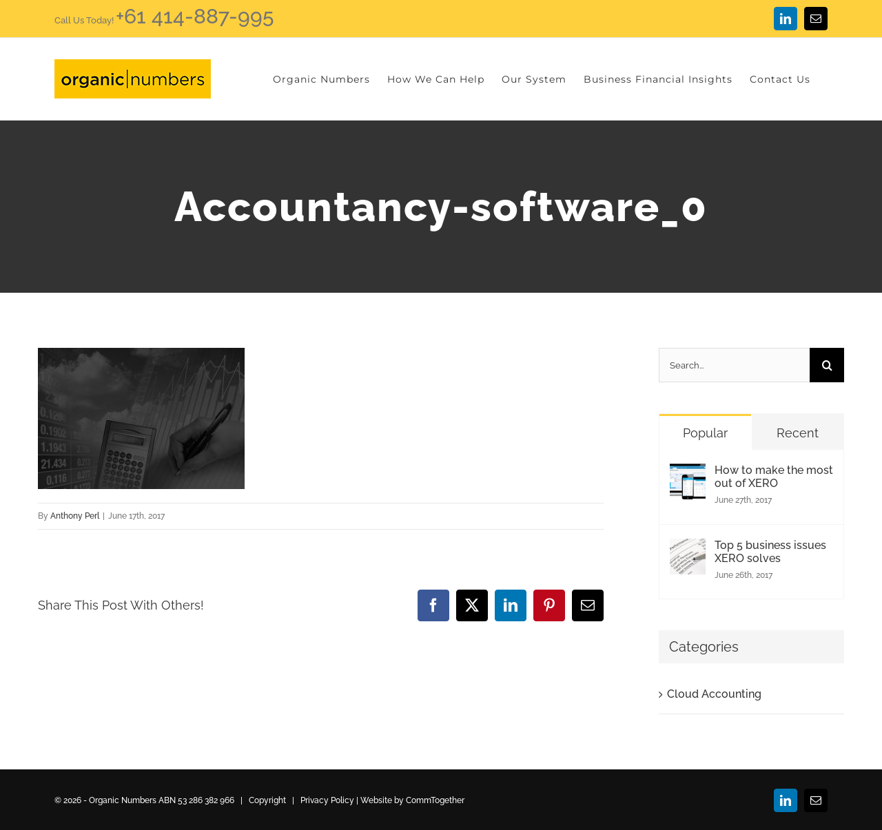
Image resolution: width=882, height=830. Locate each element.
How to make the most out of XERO (774, 477)
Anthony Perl (74, 516)
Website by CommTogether (412, 800)
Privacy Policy (327, 800)
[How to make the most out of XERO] (688, 475)
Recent (798, 433)
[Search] (827, 365)
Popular (705, 433)
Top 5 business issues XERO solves (770, 552)
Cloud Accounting (714, 694)
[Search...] (734, 365)
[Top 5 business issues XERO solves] (688, 550)
